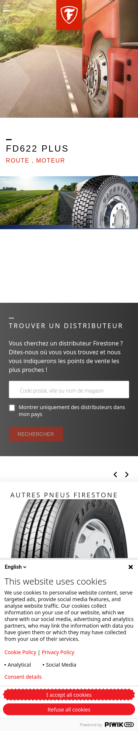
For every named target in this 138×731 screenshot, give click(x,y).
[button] (69, 15)
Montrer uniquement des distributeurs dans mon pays (67, 411)
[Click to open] (69, 540)
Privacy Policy (58, 652)
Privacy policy (78, 677)
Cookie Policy (20, 652)
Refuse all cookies (68, 709)
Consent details (23, 677)
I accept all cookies (69, 694)
